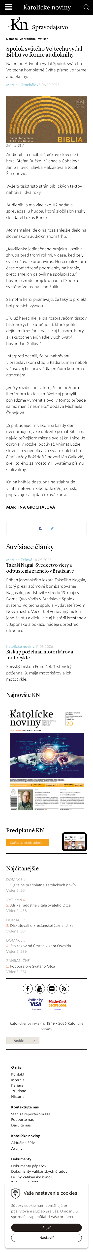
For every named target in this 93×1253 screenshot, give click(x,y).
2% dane (18, 1091)
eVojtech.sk (65, 488)
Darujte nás (21, 1125)
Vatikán (14, 900)
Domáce (14, 880)
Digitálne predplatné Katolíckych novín (43, 885)
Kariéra (17, 1085)
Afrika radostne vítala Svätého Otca (40, 905)
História (18, 1097)
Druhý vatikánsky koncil (31, 1177)
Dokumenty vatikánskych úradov (39, 1171)
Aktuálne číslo (23, 1143)
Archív (19, 1040)
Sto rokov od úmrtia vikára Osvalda (40, 946)
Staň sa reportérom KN (30, 1114)
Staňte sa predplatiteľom (27, 842)
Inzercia (18, 1080)
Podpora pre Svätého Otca (32, 966)
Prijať (46, 1228)
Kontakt (17, 1074)
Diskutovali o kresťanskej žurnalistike (41, 926)
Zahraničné (18, 961)
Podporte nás (22, 1120)
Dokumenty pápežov (28, 1166)
